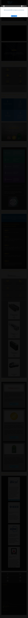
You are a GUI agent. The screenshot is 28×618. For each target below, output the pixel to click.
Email (2, 12)
